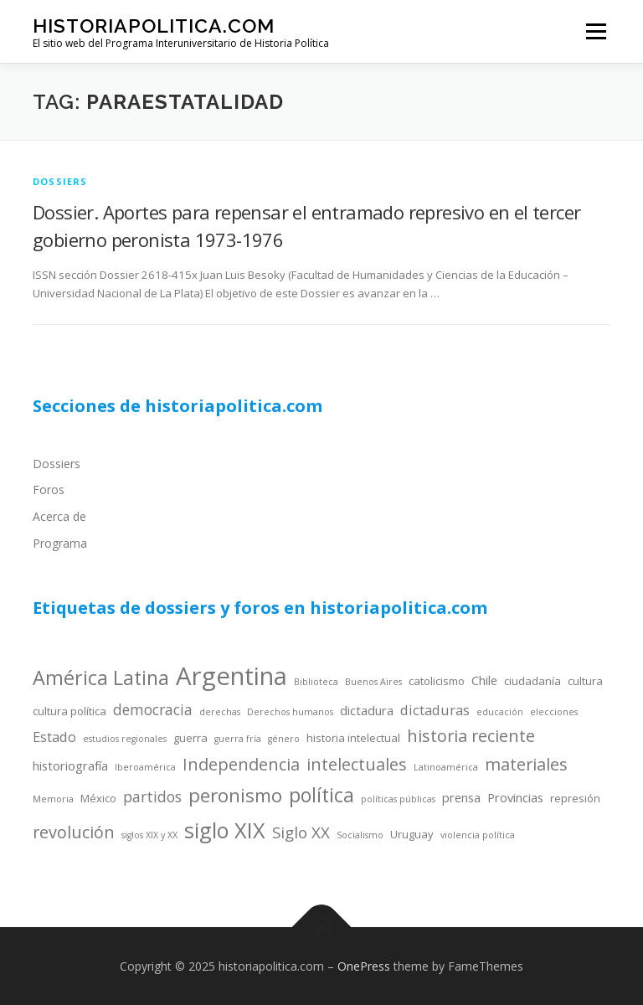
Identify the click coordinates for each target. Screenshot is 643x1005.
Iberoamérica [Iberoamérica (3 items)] (145, 767)
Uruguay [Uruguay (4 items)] (412, 834)
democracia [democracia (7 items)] (153, 709)
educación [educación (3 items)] (499, 712)
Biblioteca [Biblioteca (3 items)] (316, 682)
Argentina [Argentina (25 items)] (231, 676)
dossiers (60, 181)
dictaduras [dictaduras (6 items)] (435, 709)
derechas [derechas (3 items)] (219, 712)
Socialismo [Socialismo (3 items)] (360, 835)
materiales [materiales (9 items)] (526, 764)
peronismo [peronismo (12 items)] (235, 795)
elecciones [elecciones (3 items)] (554, 712)
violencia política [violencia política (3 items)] (477, 835)
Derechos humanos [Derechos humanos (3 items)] (290, 712)
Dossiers (56, 464)
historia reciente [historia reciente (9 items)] (471, 735)
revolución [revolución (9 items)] (74, 832)
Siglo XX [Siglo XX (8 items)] (301, 832)
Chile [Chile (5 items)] (484, 680)
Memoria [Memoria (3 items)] (53, 799)
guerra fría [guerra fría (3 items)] (237, 739)
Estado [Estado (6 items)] (54, 736)
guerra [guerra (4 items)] (190, 737)
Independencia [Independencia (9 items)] (241, 764)
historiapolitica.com (154, 25)
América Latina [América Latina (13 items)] (101, 677)
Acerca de (59, 516)
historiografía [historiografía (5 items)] (70, 765)
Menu (595, 31)
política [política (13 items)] (321, 794)
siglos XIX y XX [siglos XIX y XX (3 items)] (149, 835)
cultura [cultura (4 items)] (585, 680)
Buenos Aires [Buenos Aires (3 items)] (373, 682)
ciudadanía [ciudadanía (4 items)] (532, 680)
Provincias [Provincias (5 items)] (515, 797)
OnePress (363, 966)
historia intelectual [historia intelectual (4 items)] (353, 737)
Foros (48, 489)
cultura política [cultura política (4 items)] (69, 711)
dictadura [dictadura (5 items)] (367, 710)
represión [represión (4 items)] (575, 798)
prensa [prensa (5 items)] (461, 797)
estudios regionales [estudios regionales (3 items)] (125, 739)
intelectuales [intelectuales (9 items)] (356, 764)
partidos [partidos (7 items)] (152, 796)
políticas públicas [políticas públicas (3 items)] (398, 799)
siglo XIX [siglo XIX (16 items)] (224, 830)
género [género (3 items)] (284, 739)
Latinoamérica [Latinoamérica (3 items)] (446, 767)
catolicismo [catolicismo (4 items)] (437, 680)
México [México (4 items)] (98, 798)
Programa (60, 543)
